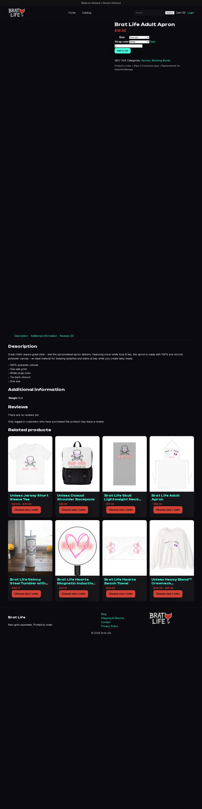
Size (174, 47)
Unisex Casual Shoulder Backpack (76, 667)
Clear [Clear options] (182, 55)
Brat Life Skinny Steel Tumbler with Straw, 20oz (28, 753)
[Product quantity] (185, 60)
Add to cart (178, 65)
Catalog (86, 12)
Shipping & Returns (112, 787)
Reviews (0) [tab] (67, 505)
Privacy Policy (109, 795)
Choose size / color (26, 679)
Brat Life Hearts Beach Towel (120, 751)
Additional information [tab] (44, 505)
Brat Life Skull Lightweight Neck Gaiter (121, 669)
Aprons (175, 78)
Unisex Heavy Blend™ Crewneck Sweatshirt (172, 753)
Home (72, 12)
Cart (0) (181, 12)
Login (190, 12)
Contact (105, 791)
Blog (103, 783)
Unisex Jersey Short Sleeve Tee (29, 667)
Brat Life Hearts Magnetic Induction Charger (76, 753)
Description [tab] (21, 505)
